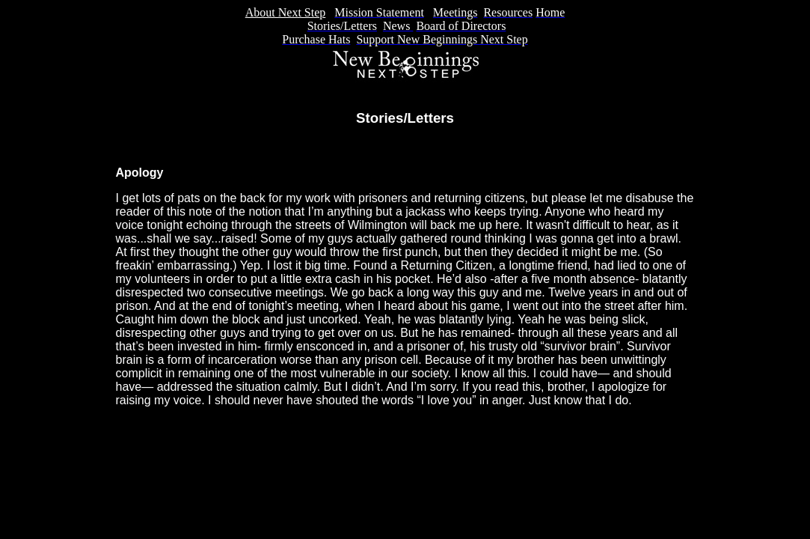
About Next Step (285, 12)
